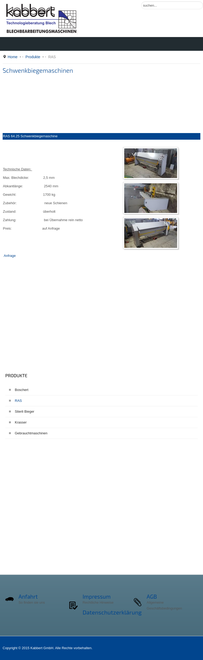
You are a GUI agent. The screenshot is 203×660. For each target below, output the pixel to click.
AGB (152, 596)
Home (12, 57)
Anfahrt (28, 596)
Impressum (96, 596)
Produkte (32, 57)
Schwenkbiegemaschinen (38, 70)
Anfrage (10, 256)
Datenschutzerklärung (111, 612)
